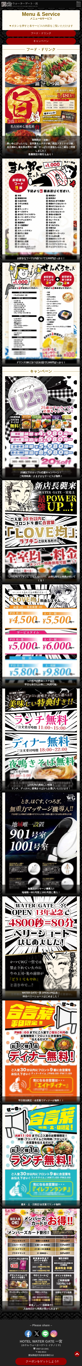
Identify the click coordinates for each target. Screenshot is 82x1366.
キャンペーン (41, 41)
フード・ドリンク (41, 33)
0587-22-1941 (41, 1349)
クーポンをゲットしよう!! (42, 1361)
